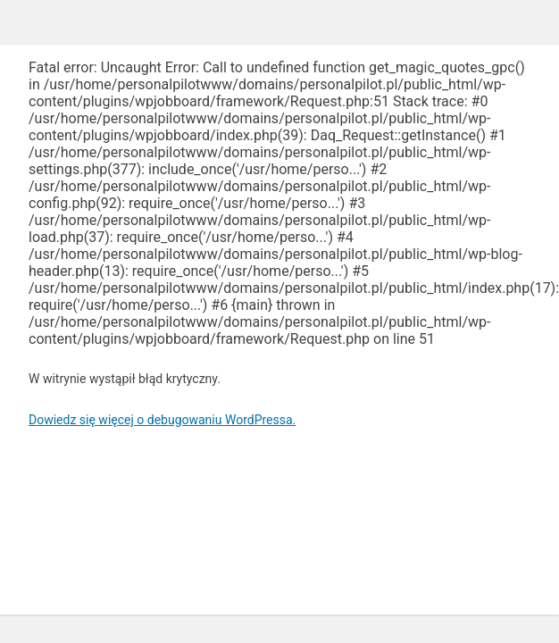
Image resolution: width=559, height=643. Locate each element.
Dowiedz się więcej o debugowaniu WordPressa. (162, 420)
